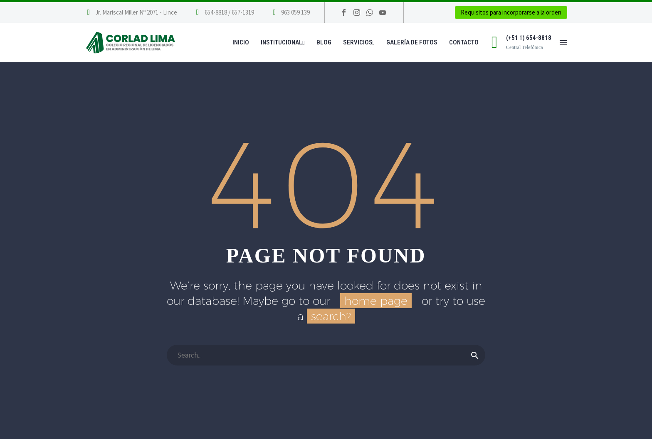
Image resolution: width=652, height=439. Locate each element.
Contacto (464, 42)
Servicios (359, 42)
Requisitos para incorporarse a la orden (511, 12)
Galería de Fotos (411, 42)
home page (376, 300)
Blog (323, 42)
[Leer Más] (224, 12)
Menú (563, 42)
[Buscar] (326, 355)
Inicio (240, 42)
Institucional (282, 42)
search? (331, 316)
